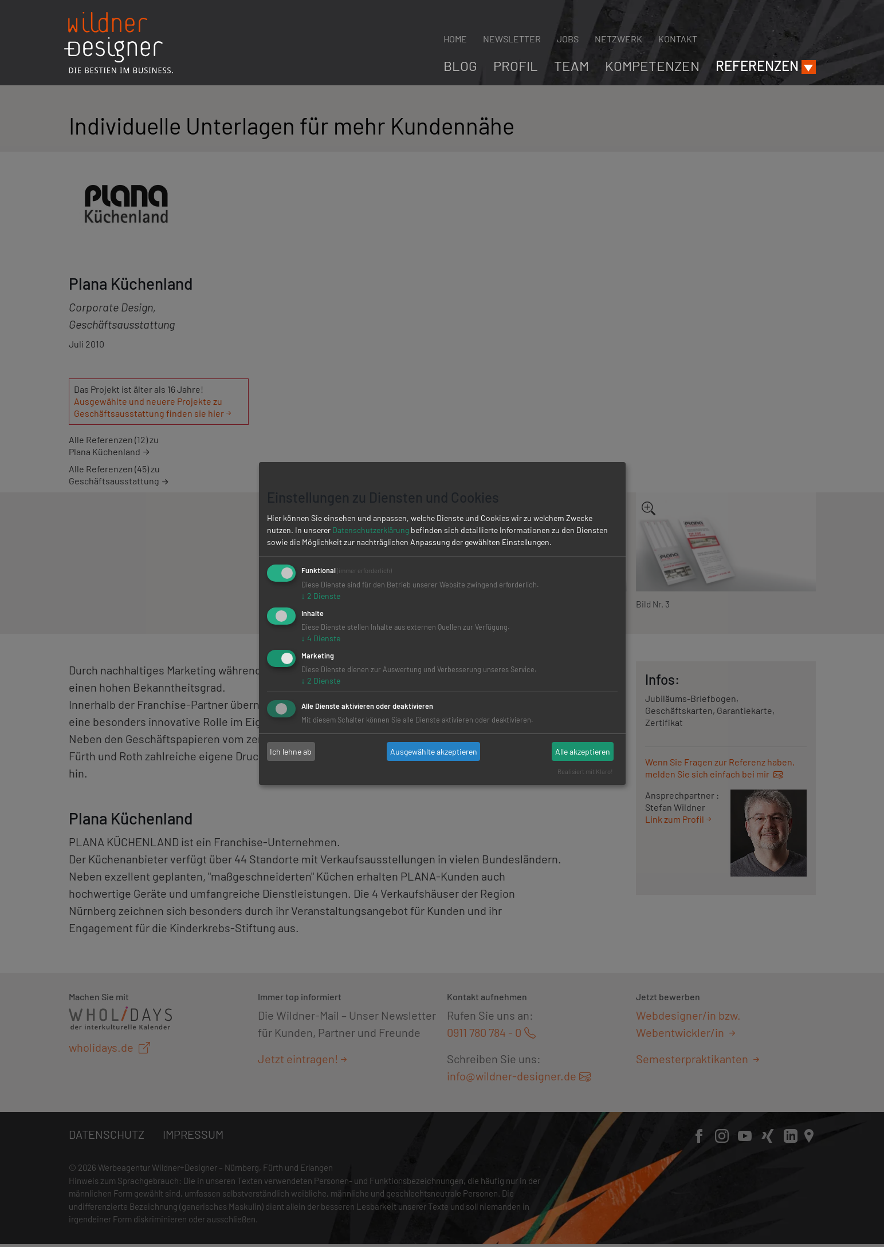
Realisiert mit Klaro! (585, 771)
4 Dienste (320, 638)
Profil (515, 65)
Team (571, 65)
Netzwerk (618, 38)
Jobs (568, 38)
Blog (460, 65)
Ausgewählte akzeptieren (433, 751)
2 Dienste (320, 596)
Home (455, 38)
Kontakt (677, 38)
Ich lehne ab (291, 751)
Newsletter (512, 38)
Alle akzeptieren (582, 751)
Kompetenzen (652, 65)
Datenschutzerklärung (370, 530)
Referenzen (757, 65)
